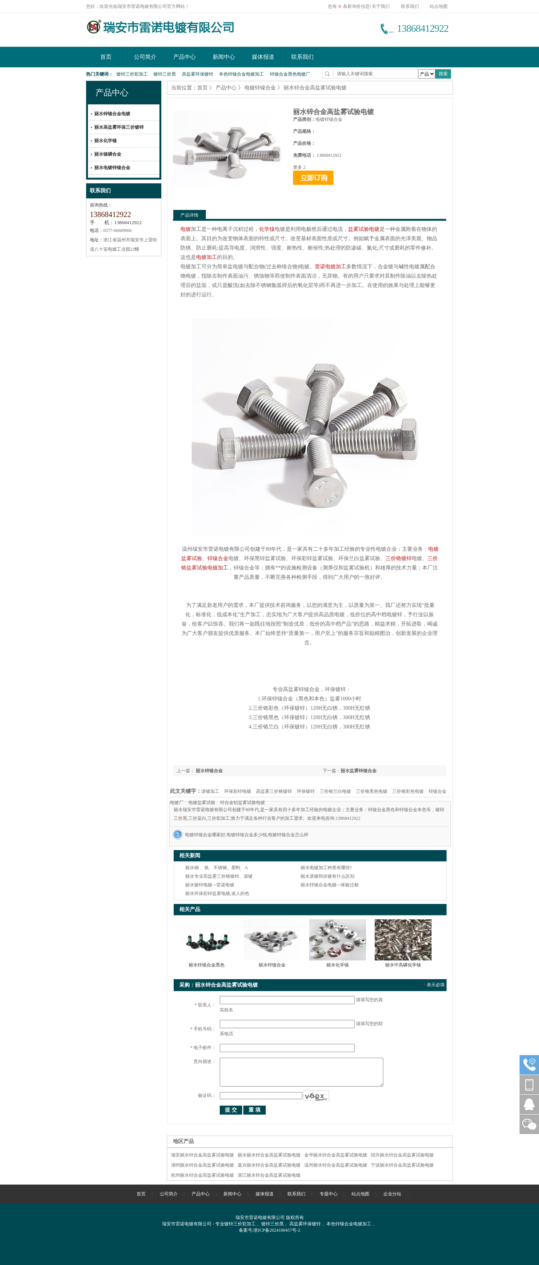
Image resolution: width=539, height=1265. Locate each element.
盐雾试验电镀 (364, 229)
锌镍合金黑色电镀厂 (290, 74)
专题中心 (329, 1194)
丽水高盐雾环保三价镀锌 (119, 127)
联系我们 (410, 6)
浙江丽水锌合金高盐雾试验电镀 (269, 1175)
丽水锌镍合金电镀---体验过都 (330, 884)
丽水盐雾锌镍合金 (359, 770)
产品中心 (184, 57)
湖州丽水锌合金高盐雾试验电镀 (202, 1165)
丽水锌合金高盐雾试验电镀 (315, 88)
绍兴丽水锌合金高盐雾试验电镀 (402, 1155)
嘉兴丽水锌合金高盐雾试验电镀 (269, 1165)
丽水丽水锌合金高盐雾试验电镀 (269, 1155)
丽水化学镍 (105, 140)
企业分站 (392, 1194)
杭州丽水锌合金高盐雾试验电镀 (202, 1175)
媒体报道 (263, 57)
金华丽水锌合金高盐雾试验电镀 (335, 1155)
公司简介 (145, 57)
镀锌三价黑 (164, 74)
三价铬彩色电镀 (408, 791)
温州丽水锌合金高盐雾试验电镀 (335, 1165)
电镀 (185, 229)
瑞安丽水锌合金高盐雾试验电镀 (202, 1155)
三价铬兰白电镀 (335, 791)
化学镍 (267, 229)
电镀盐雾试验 (201, 802)
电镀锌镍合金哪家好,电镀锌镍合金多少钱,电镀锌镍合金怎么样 (246, 834)
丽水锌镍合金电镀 (112, 113)
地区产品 (183, 1141)
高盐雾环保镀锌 (197, 74)
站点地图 (439, 6)
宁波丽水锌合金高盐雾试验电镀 (402, 1165)
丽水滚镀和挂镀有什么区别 (327, 876)
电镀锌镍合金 (260, 88)
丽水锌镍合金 (209, 770)
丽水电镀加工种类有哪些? (326, 867)
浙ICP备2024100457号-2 (276, 1230)
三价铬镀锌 (399, 558)
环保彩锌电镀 (237, 791)
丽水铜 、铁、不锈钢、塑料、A (216, 867)
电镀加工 (206, 257)
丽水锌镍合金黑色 (207, 965)
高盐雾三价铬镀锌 (274, 791)
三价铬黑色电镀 (371, 791)
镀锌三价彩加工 (132, 74)
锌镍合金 (217, 558)
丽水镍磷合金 (107, 154)
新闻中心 (224, 57)
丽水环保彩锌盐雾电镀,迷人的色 (217, 893)
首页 (106, 57)
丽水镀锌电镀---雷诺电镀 (210, 884)
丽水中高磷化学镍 (403, 965)
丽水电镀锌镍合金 (112, 167)
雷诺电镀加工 (330, 266)
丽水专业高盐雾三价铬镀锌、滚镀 (219, 876)
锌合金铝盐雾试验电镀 (242, 802)
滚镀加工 (210, 791)
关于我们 (381, 6)
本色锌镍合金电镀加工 (241, 74)
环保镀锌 (306, 791)
